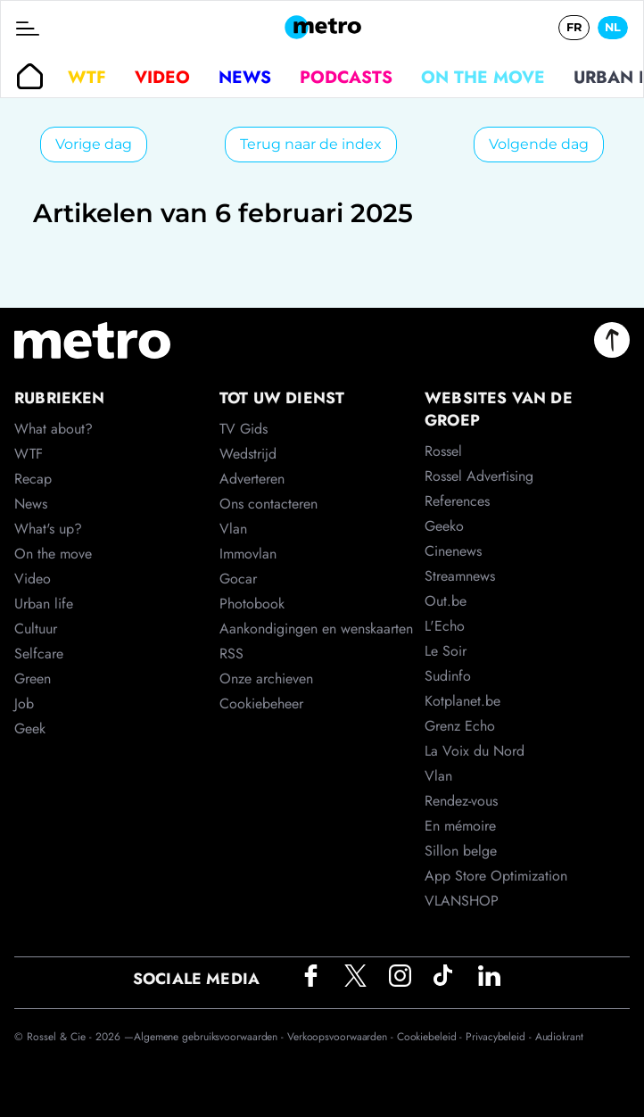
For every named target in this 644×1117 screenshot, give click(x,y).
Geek (29, 728)
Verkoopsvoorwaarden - (342, 1037)
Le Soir (445, 651)
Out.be (445, 601)
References (457, 501)
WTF (87, 76)
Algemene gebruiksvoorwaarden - (210, 1037)
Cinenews (453, 551)
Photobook (252, 603)
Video (162, 76)
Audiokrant (559, 1037)
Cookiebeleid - (431, 1037)
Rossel (443, 451)
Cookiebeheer (261, 703)
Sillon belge (461, 850)
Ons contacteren (268, 503)
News (245, 76)
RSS (231, 653)
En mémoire (460, 825)
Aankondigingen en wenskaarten (316, 628)
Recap (33, 478)
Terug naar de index (311, 144)
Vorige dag (93, 144)
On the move (483, 76)
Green (32, 678)
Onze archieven (266, 678)
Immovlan (248, 553)
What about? (53, 428)
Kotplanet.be (462, 701)
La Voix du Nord (474, 751)
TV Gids (243, 428)
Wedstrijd (248, 453)
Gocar (238, 578)
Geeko (444, 526)
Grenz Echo (460, 726)
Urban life (43, 603)
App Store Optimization (496, 875)
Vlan (233, 528)
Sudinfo (448, 676)
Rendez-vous (461, 800)
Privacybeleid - (500, 1037)
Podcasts (346, 76)
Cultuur (35, 628)
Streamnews (460, 576)
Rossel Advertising (479, 476)
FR (574, 27)
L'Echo (445, 626)
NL (613, 27)
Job (24, 703)
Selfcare (38, 653)
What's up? (48, 528)
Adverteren (252, 478)
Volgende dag (539, 144)
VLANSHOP (462, 900)
